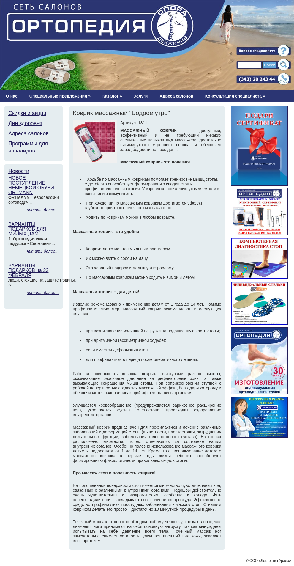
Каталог (112, 96)
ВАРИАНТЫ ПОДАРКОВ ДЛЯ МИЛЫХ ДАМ (27, 229)
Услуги (141, 96)
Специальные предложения (60, 96)
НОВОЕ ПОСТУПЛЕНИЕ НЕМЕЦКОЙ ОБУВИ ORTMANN (31, 185)
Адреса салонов (176, 96)
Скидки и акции (27, 113)
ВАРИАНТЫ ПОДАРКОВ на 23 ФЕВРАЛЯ (28, 270)
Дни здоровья (25, 123)
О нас (12, 96)
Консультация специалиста (235, 96)
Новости (18, 171)
